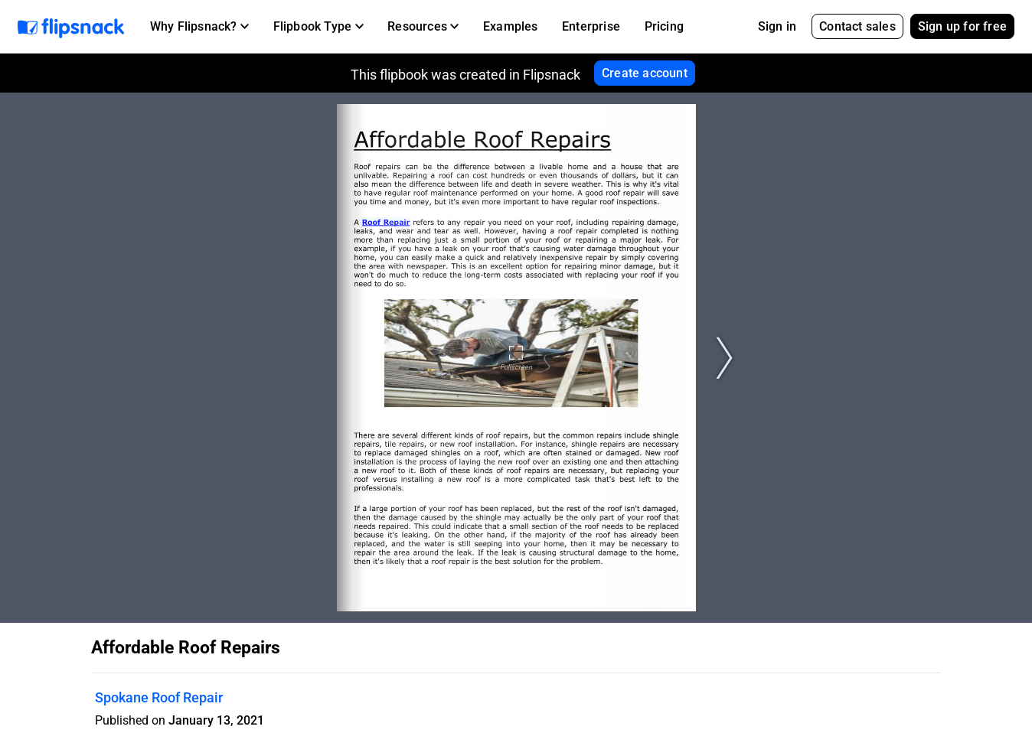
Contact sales (857, 26)
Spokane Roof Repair (159, 697)
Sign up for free (962, 26)
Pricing (664, 26)
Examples (510, 26)
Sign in (777, 26)
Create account (644, 73)
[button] (199, 26)
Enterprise (591, 26)
